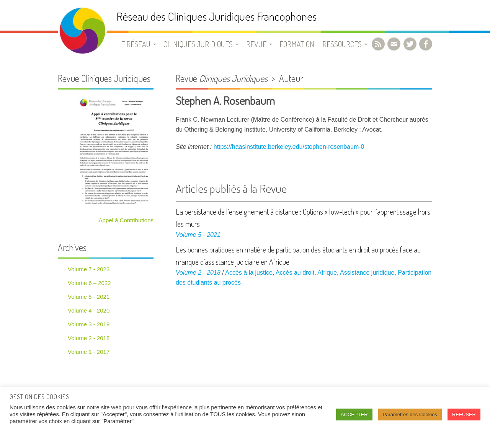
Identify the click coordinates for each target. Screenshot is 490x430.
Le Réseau (133, 44)
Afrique (327, 272)
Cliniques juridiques (198, 44)
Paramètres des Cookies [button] (410, 414)
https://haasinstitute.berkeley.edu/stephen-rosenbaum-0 (289, 146)
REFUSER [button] (464, 414)
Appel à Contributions (126, 220)
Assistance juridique (367, 272)
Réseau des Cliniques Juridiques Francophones (216, 16)
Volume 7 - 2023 (88, 269)
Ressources (342, 44)
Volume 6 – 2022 (89, 283)
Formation (296, 44)
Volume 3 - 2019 (88, 324)
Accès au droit (295, 272)
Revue (256, 44)
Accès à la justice (249, 272)
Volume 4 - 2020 (88, 310)
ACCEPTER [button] (354, 414)
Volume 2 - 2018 (198, 272)
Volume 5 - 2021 (198, 234)
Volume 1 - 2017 (88, 352)
